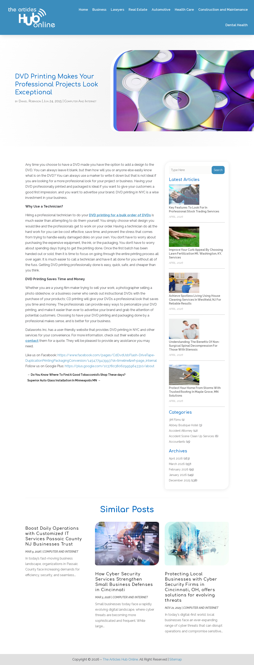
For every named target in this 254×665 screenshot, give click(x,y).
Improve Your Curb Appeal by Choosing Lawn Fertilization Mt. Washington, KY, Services (196, 253)
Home (83, 10)
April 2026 (176, 458)
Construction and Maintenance (223, 10)
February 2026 (178, 469)
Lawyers (117, 10)
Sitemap (175, 659)
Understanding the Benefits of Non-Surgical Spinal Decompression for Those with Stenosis (194, 345)
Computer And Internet (80, 101)
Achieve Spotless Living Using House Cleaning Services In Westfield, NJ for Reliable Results (195, 299)
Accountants (177, 441)
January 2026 (178, 475)
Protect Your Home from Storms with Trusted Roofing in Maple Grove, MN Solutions (195, 391)
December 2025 (179, 480)
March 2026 (177, 464)
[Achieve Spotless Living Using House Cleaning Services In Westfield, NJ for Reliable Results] (184, 283)
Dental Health (236, 25)
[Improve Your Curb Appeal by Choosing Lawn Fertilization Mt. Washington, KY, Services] (184, 237)
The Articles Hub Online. (121, 659)
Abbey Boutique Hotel (183, 425)
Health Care (184, 10)
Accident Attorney (180, 430)
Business (99, 10)
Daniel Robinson (30, 101)
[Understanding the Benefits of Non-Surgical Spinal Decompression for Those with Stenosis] (184, 329)
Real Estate (138, 10)
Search (218, 170)
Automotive (161, 10)
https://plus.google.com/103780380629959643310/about (109, 366)
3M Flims (175, 419)
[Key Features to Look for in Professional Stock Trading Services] (184, 194)
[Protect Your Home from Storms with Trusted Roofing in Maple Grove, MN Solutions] (184, 375)
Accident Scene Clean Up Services (191, 436)
